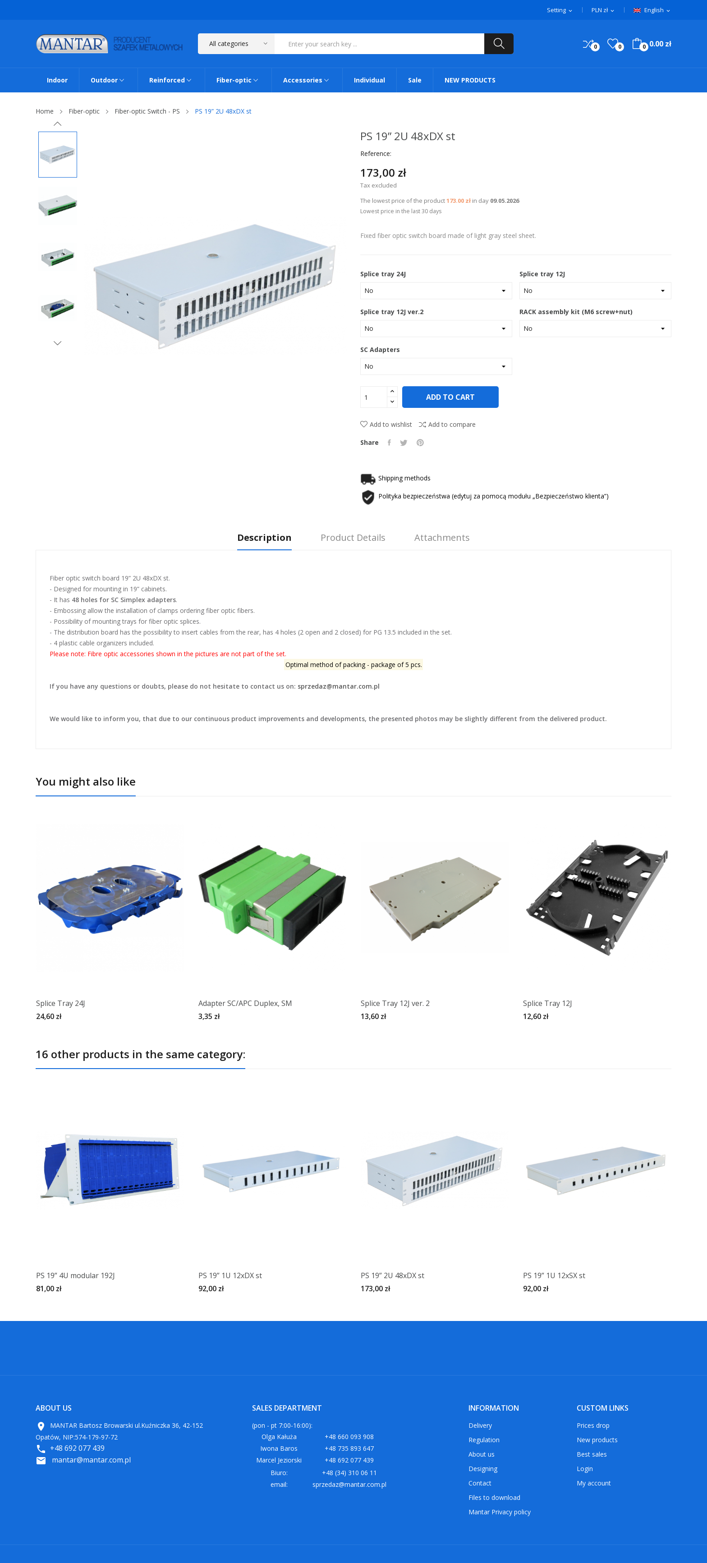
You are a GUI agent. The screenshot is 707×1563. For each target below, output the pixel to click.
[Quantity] (373, 397)
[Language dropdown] (652, 10)
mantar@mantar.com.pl (91, 1460)
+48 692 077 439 (77, 1448)
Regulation (484, 1439)
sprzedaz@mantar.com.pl (339, 686)
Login (585, 1468)
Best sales (592, 1454)
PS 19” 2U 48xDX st (392, 1275)
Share (389, 442)
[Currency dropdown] (603, 10)
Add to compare (447, 424)
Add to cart (451, 397)
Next (57, 342)
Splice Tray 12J (547, 1003)
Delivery (480, 1425)
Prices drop (593, 1425)
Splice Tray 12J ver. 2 (395, 1003)
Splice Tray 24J (60, 1003)
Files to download (494, 1497)
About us (481, 1454)
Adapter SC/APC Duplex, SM (245, 1003)
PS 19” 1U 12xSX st (554, 1275)
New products (597, 1439)
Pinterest (420, 442)
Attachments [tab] (442, 538)
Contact (479, 1483)
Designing (482, 1468)
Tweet (403, 442)
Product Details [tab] (353, 538)
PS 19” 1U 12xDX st (230, 1275)
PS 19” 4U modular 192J (75, 1275)
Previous (57, 123)
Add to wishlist (386, 424)
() (612, 43)
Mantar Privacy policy (499, 1512)
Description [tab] (264, 538)
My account (594, 1483)
